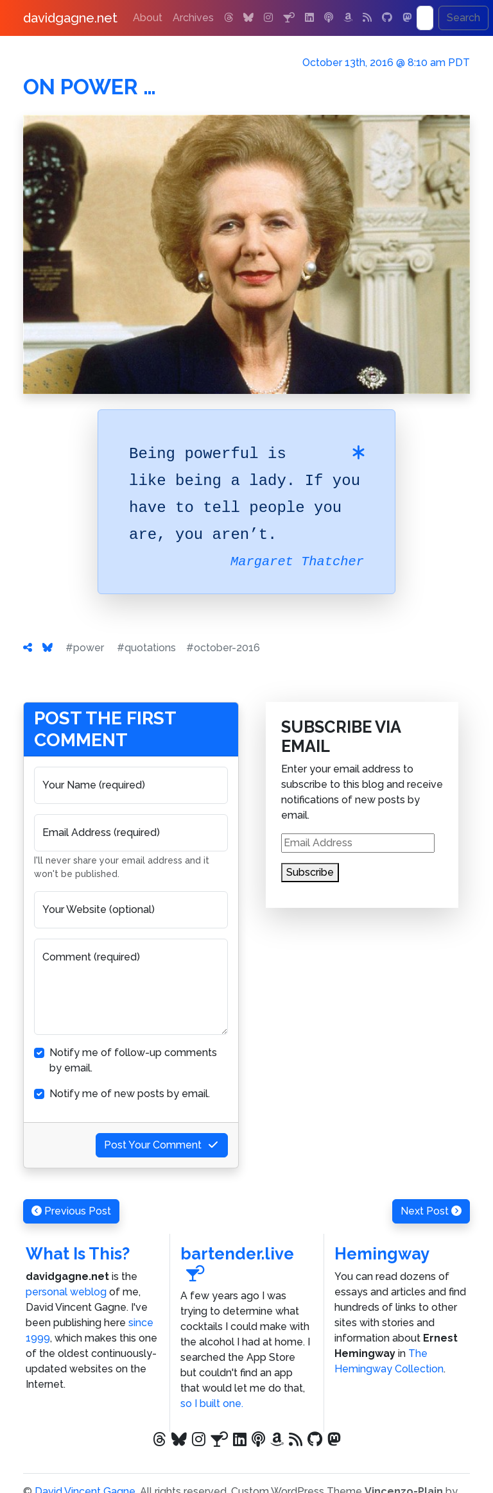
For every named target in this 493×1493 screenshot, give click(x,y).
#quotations (146, 648)
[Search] (425, 18)
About (147, 18)
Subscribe (310, 872)
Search (463, 18)
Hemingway (381, 1253)
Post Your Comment (162, 1145)
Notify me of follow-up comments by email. (133, 1060)
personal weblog (66, 1292)
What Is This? (78, 1253)
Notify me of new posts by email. (129, 1094)
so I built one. (211, 1403)
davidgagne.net (70, 18)
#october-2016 (223, 648)
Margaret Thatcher (297, 561)
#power (84, 648)
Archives (193, 18)
